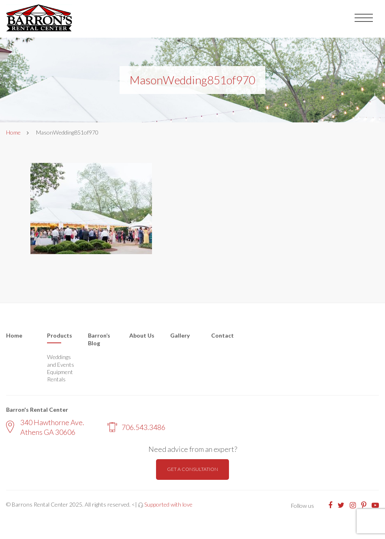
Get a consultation (192, 469)
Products (59, 335)
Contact (222, 335)
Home (13, 132)
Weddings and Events (60, 360)
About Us (141, 335)
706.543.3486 (136, 427)
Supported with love (168, 504)
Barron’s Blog (99, 339)
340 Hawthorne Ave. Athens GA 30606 (45, 426)
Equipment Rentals (60, 375)
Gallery (180, 335)
